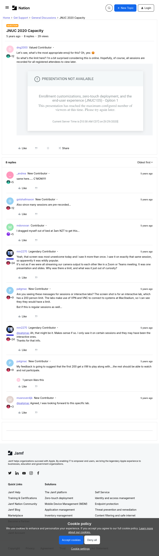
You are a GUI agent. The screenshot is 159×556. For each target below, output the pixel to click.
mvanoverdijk (25, 397)
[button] (7, 8)
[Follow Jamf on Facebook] (38, 473)
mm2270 (22, 251)
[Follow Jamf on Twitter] (10, 473)
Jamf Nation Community (22, 503)
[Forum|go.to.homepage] (21, 8)
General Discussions (43, 17)
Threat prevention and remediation (115, 509)
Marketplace (15, 515)
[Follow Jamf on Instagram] (31, 473)
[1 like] (30, 380)
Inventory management (58, 515)
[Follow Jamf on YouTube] (24, 473)
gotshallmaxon (25, 199)
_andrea (21, 173)
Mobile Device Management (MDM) (66, 503)
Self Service (102, 492)
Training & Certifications (22, 498)
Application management (60, 509)
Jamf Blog (14, 509)
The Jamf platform (56, 492)
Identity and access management (115, 498)
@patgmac (23, 332)
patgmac (22, 288)
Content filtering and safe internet (115, 515)
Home (6, 17)
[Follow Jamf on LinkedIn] (17, 473)
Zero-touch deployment (59, 498)
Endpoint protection (107, 503)
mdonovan (23, 225)
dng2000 (22, 47)
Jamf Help (14, 492)
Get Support (20, 17)
